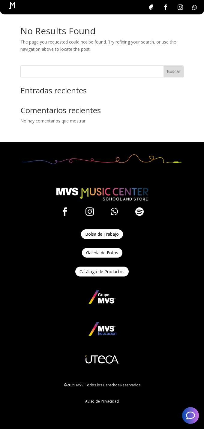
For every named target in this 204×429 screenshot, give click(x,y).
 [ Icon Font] (65, 211)
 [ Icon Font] (139, 211)
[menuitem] (150, 7)
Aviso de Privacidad (102, 401)
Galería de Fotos (102, 252)
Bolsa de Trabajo (102, 234)
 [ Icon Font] (90, 211)
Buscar (173, 71)
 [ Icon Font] (114, 211)
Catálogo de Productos (102, 271)
